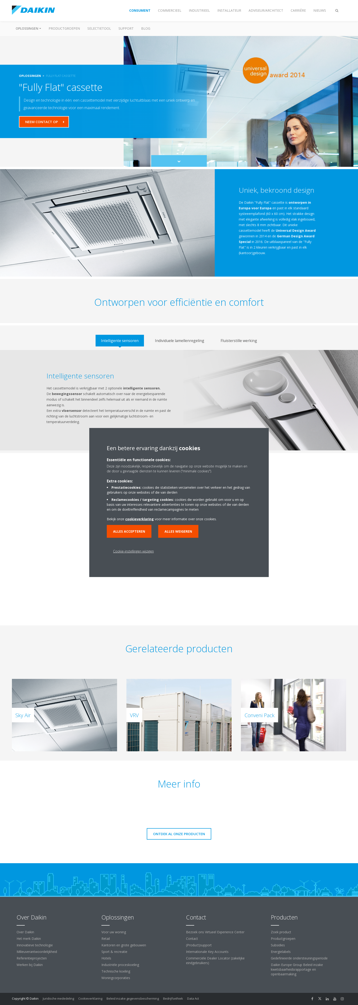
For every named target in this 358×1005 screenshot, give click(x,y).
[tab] (120, 340)
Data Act (193, 998)
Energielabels (281, 951)
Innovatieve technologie (35, 945)
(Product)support (199, 945)
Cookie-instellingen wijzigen (133, 551)
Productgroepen (64, 28)
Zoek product (281, 932)
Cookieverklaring (90, 998)
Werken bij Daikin (30, 964)
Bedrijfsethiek (173, 998)
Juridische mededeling (58, 998)
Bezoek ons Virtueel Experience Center (215, 932)
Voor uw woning (113, 932)
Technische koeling (115, 971)
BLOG (145, 28)
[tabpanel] (179, 400)
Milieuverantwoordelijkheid (37, 951)
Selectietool (99, 28)
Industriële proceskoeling (120, 964)
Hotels (106, 958)
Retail (105, 938)
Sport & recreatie (114, 951)
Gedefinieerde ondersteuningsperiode (299, 958)
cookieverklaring (139, 519)
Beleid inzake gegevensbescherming (133, 998)
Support (126, 28)
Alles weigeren (178, 531)
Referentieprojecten (32, 958)
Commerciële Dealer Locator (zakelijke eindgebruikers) (215, 960)
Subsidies (278, 945)
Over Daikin (25, 932)
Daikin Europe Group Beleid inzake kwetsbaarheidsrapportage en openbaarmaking (297, 969)
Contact (192, 938)
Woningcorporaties (115, 978)
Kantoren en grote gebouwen (123, 945)
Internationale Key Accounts (207, 951)
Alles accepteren (129, 531)
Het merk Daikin (29, 938)
